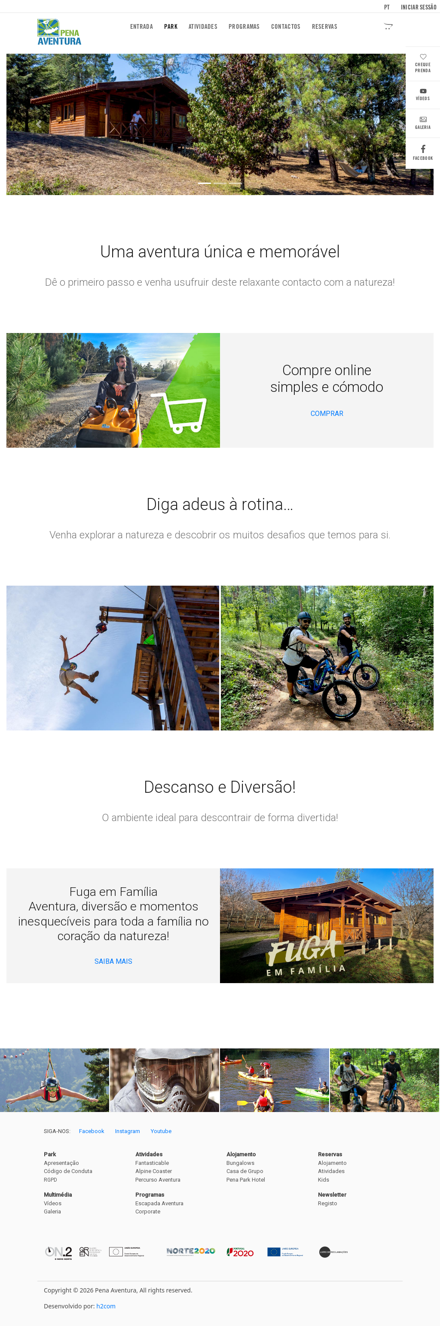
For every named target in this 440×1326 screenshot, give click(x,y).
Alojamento (332, 1163)
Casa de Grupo (244, 1171)
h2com (106, 1306)
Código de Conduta (68, 1171)
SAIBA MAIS (113, 961)
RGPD (50, 1180)
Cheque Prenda (423, 64)
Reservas (324, 27)
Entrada (143, 26)
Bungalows (240, 1163)
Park (170, 27)
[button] (38, 124)
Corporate (147, 1211)
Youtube (161, 1131)
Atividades (203, 27)
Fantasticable (152, 1163)
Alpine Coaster (153, 1171)
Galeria (423, 124)
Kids (323, 1179)
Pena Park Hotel (245, 1179)
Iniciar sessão (419, 7)
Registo (327, 1203)
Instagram (127, 1131)
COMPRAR (327, 413)
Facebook (423, 155)
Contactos (286, 27)
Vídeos (423, 95)
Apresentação (61, 1163)
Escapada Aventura (159, 1203)
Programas (244, 27)
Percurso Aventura (157, 1179)
